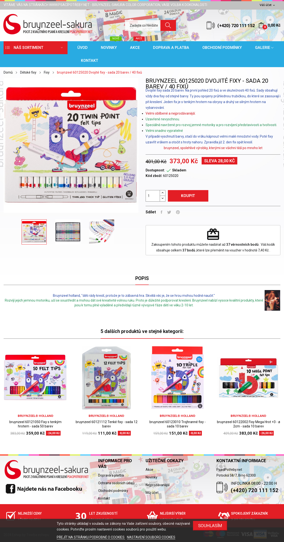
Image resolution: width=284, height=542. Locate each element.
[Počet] (153, 196)
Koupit (188, 195)
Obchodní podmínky (113, 491)
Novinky (151, 477)
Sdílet (161, 212)
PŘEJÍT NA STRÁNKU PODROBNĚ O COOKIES (91, 537)
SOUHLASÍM (210, 525)
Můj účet (152, 493)
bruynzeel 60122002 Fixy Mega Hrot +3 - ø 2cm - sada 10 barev (248, 424)
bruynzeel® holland (35, 415)
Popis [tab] (142, 278)
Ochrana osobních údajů (116, 483)
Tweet (169, 212)
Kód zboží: (154, 176)
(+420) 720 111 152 (236, 25)
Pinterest (178, 212)
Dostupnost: (155, 170)
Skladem (179, 170)
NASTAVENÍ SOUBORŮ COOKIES (151, 537)
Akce (149, 470)
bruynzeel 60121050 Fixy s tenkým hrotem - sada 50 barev (35, 424)
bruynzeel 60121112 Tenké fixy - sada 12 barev (106, 424)
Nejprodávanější (158, 485)
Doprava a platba (111, 475)
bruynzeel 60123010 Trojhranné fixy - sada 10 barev (177, 424)
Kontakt (104, 498)
